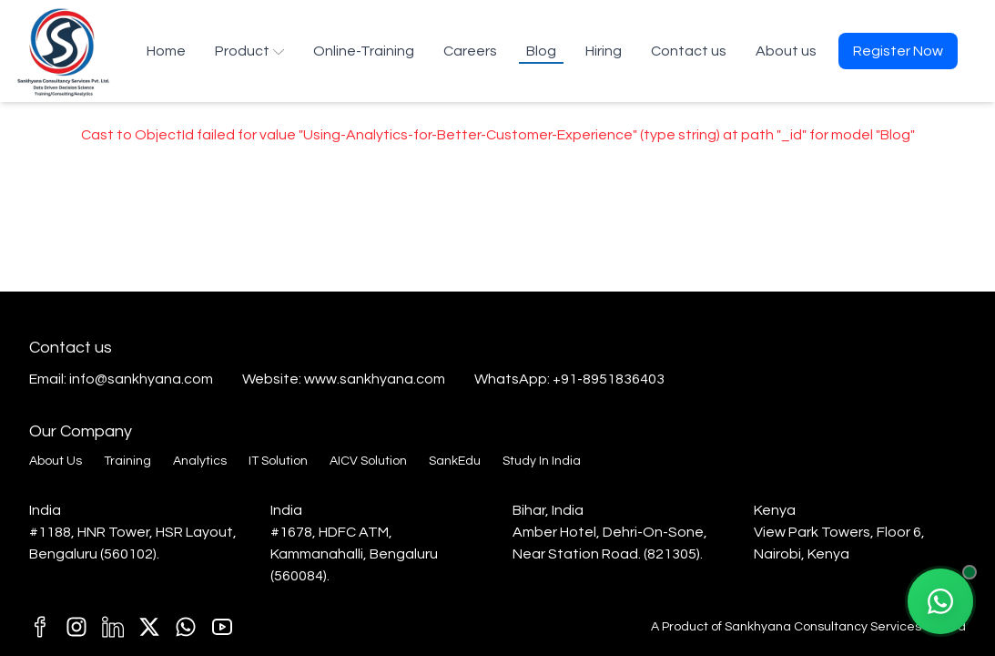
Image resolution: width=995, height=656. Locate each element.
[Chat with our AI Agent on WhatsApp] (940, 601)
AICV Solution (368, 461)
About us (786, 51)
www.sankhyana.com (374, 379)
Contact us (688, 51)
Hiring (603, 51)
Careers (470, 51)
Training (127, 461)
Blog (541, 51)
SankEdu (455, 461)
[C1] (76, 627)
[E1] (186, 627)
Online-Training (363, 51)
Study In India (542, 461)
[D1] (113, 627)
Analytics (200, 461)
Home (166, 51)
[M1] (40, 627)
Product (249, 51)
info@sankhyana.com (141, 379)
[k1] (149, 627)
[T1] (222, 627)
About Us (55, 461)
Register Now (898, 51)
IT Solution (278, 461)
